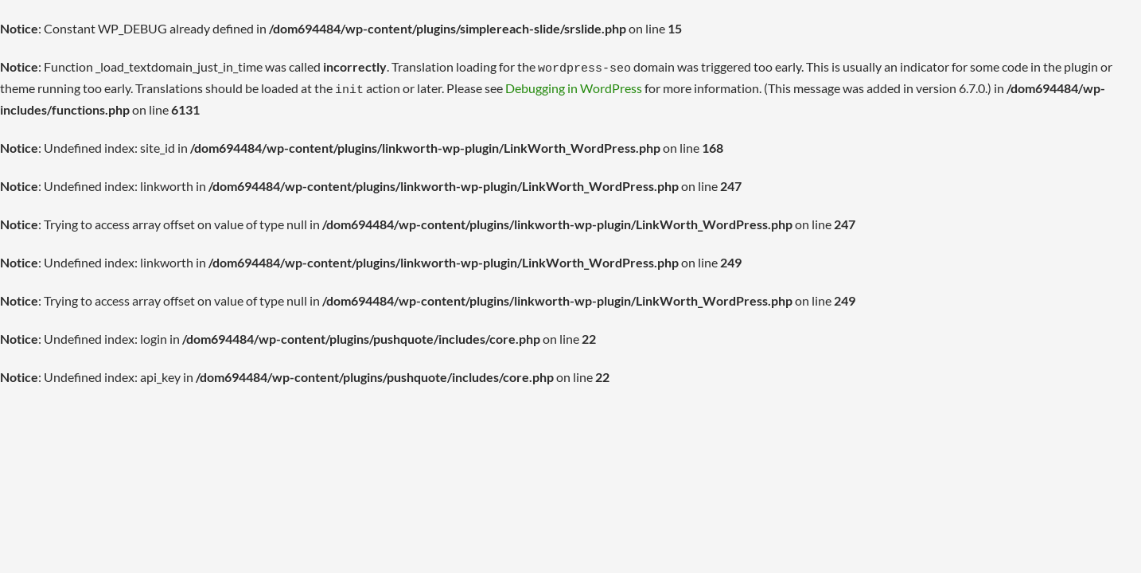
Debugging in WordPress (573, 85)
